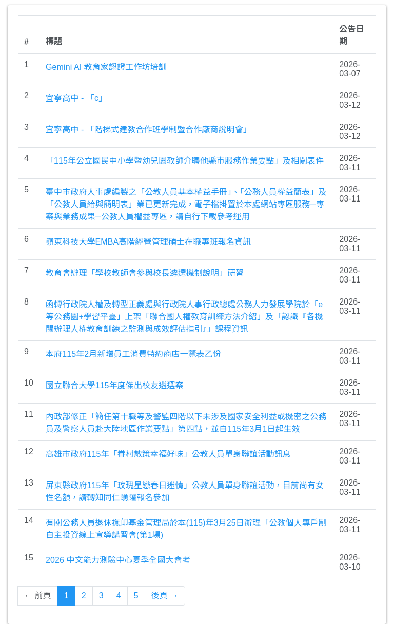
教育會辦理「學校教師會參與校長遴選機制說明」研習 (145, 273)
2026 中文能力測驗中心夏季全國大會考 (118, 560)
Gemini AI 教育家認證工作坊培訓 (106, 67)
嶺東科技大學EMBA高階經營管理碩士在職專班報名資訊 (148, 241)
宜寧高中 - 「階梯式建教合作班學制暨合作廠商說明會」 (148, 129)
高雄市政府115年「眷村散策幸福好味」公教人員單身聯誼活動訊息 (168, 454)
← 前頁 (37, 595)
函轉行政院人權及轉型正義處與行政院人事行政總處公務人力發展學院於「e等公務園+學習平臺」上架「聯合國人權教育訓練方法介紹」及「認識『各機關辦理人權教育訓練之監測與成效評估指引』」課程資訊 (184, 316)
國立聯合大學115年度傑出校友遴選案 (115, 385)
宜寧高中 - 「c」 (76, 98)
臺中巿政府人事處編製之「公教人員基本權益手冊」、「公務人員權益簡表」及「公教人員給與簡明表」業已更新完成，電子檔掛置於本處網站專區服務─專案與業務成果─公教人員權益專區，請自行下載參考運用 (186, 204)
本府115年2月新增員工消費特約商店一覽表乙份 (133, 354)
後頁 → (165, 595)
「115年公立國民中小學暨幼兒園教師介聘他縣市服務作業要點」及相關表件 (185, 160)
